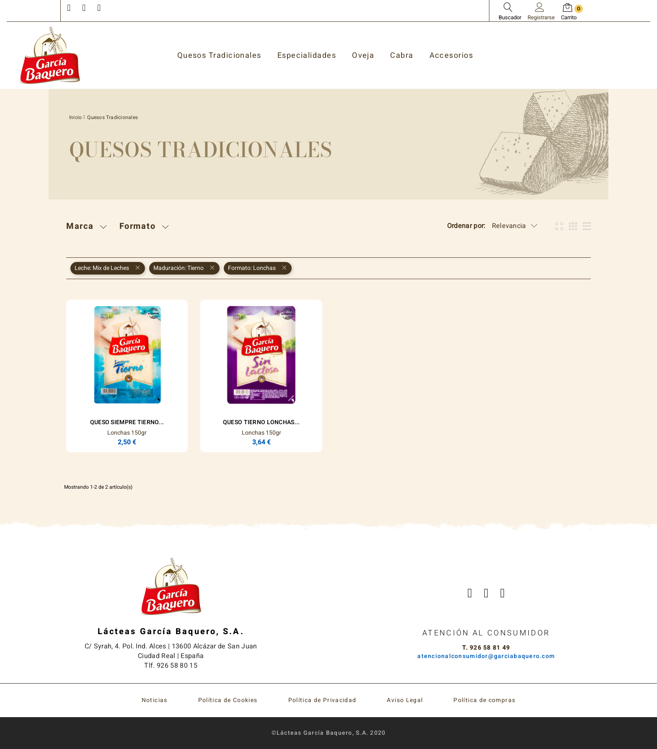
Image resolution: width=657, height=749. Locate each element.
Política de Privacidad (322, 700)
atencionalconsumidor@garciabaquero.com (486, 656)
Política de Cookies (228, 700)
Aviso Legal (405, 700)
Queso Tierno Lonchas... (261, 422)
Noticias (155, 700)
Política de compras (484, 700)
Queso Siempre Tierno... (127, 422)
